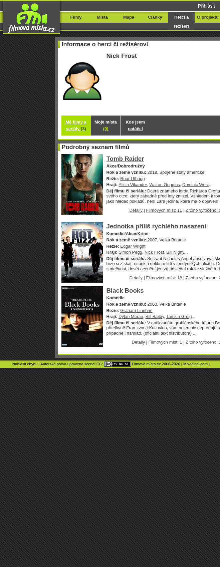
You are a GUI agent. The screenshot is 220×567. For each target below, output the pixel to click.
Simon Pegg (130, 252)
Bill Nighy (175, 252)
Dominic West (195, 184)
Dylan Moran (131, 316)
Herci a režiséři (181, 22)
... (195, 333)
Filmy (76, 17)
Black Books (125, 290)
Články (155, 17)
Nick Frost (154, 252)
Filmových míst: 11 (164, 210)
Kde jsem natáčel (135, 125)
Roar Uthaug (132, 178)
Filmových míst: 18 (164, 277)
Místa (102, 17)
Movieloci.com (195, 364)
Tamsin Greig (179, 316)
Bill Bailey (155, 316)
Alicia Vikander (133, 184)
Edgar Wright (132, 246)
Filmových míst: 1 (165, 342)
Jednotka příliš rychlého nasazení (156, 226)
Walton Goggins (164, 184)
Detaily (136, 210)
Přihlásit (206, 6)
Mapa (128, 17)
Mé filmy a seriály (75, 125)
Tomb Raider (125, 158)
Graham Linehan (136, 310)
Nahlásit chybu (25, 364)
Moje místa (105, 125)
